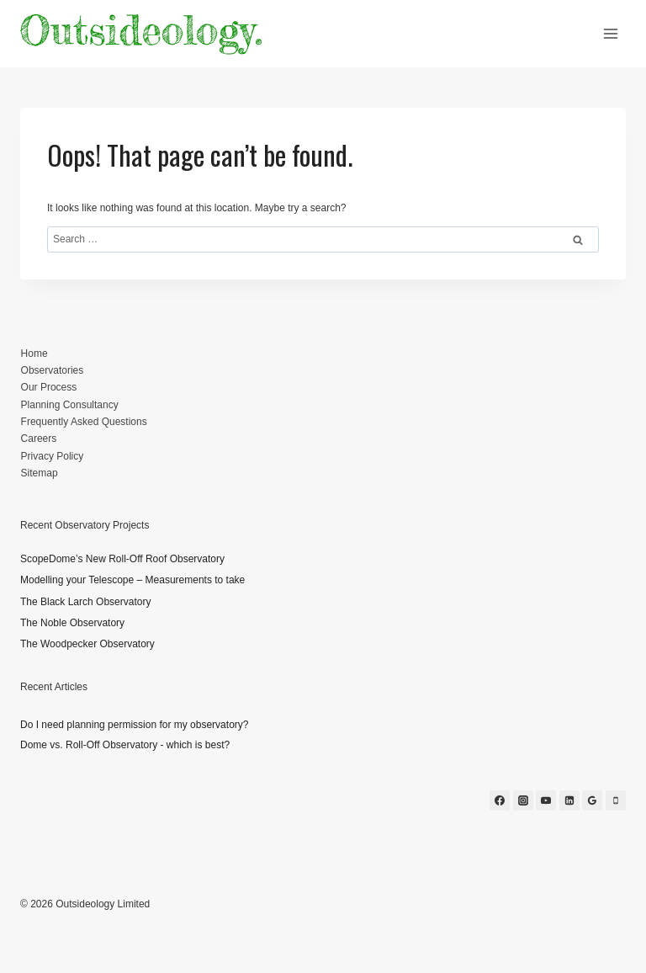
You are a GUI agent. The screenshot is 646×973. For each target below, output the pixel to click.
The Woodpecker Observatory (87, 644)
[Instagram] (523, 800)
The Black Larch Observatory (85, 602)
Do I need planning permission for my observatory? (134, 725)
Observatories (52, 370)
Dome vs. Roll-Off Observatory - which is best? (125, 745)
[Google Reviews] (592, 800)
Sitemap (39, 473)
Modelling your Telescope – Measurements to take (132, 580)
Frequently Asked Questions (84, 422)
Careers (39, 438)
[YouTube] (546, 800)
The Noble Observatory (72, 623)
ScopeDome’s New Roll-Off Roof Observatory (122, 559)
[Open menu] (610, 33)
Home (34, 353)
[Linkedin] (569, 800)
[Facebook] (500, 800)
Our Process (49, 387)
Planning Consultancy (70, 405)
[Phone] (616, 800)
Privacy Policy (52, 456)
